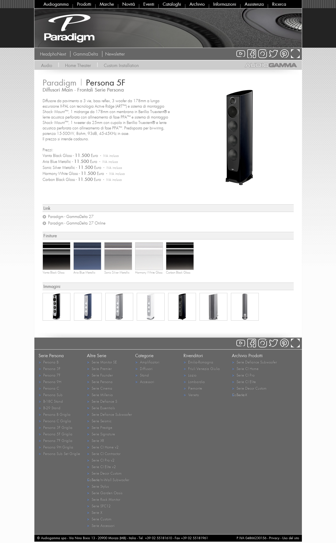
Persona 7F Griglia (55, 440)
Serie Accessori (100, 525)
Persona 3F (49, 368)
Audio (46, 65)
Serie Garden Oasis (104, 492)
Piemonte (192, 388)
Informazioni (224, 4)
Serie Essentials (101, 407)
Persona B (48, 362)
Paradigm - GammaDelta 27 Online (76, 223)
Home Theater (78, 65)
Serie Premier (99, 368)
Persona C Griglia (54, 420)
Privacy (274, 538)
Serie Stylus (98, 486)
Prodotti (84, 4)
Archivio (197, 4)
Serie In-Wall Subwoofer (108, 479)
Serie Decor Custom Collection (104, 474)
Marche (107, 4)
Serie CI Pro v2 (100, 460)
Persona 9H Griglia (55, 447)
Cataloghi (172, 4)
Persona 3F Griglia (55, 427)
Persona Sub (50, 394)
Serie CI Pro (243, 375)
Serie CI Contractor (103, 453)
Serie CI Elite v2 (101, 466)
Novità (128, 4)
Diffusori (143, 368)
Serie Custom (99, 518)
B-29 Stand (49, 407)
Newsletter (115, 54)
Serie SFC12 (99, 505)
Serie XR (95, 440)
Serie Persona (99, 381)
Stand (142, 375)
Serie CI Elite (244, 381)
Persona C (48, 388)
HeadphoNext (53, 54)
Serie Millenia (100, 394)
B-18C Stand (50, 401)
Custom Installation (121, 65)
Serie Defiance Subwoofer (109, 414)
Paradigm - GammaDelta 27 (71, 216)
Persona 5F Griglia (55, 433)
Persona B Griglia (54, 414)
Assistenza (254, 4)
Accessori (144, 381)
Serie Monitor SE (102, 362)
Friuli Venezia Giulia (201, 368)
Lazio (189, 375)
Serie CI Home (245, 368)
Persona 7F (49, 375)
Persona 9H (49, 381)
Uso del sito (290, 538)
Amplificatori (147, 362)
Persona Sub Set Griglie (59, 453)
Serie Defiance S (102, 401)
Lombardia (194, 381)
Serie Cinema (99, 388)
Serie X (94, 512)
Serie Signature (101, 433)
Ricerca (279, 4)
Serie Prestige (99, 427)
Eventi (148, 4)
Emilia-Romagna (198, 362)
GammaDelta (85, 54)
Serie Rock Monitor (103, 499)
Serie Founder (100, 375)
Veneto (191, 394)
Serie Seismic (99, 420)
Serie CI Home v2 (102, 447)
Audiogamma (56, 4)
